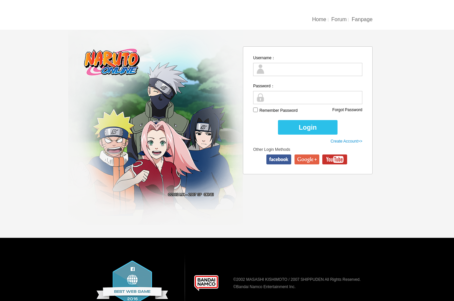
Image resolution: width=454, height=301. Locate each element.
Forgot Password (347, 110)
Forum (338, 19)
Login (308, 127)
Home (319, 19)
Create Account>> (346, 141)
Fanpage (362, 19)
